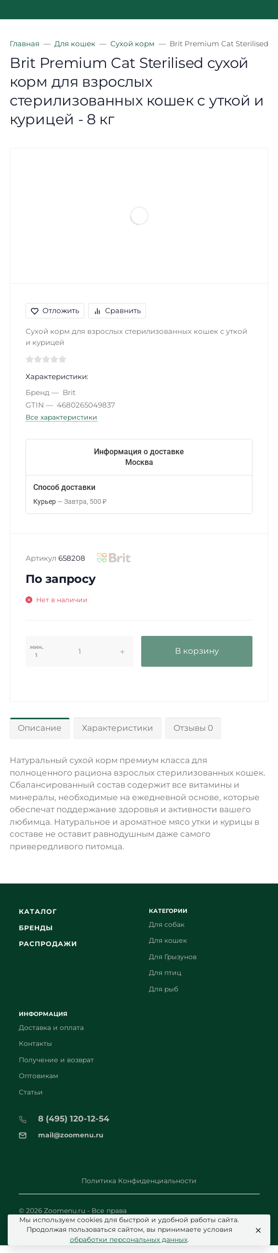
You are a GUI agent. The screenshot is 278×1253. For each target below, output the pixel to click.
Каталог (38, 911)
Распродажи (48, 944)
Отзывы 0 (193, 728)
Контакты (35, 1043)
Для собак (167, 924)
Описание (40, 728)
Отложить (55, 310)
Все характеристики (61, 417)
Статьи (31, 1092)
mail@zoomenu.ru (71, 1135)
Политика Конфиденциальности (139, 1181)
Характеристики (117, 728)
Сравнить (117, 310)
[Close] (256, 1230)
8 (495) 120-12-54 (73, 1118)
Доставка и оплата (51, 1027)
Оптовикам (38, 1076)
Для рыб (163, 989)
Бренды (36, 928)
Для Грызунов (173, 957)
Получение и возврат (56, 1060)
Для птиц (165, 972)
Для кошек (168, 940)
